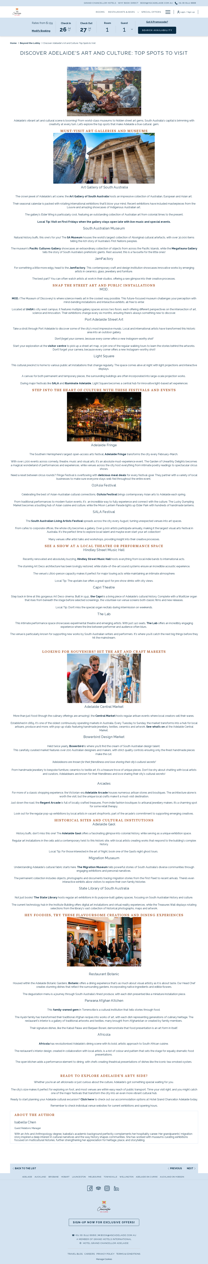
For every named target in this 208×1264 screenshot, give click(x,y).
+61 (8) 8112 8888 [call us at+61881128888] (185, 3)
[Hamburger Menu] (166, 12)
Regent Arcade (50, 802)
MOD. (15, 298)
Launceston (79, 1177)
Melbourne (94, 1177)
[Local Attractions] (146, 12)
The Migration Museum (92, 867)
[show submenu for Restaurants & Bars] (76, 12)
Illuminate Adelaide (78, 383)
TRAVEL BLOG (75, 1254)
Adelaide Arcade (96, 792)
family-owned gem (66, 1009)
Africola (44, 1043)
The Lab (152, 623)
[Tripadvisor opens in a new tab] (98, 1188)
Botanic (73, 983)
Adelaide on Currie (147, 1177)
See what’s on (155, 726)
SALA (55, 383)
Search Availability (159, 30)
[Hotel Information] (115, 12)
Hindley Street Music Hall (94, 559)
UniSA (30, 309)
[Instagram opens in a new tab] (107, 1188)
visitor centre (57, 345)
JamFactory (77, 267)
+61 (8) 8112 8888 (85, 1235)
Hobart (65, 1177)
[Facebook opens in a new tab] (90, 1188)
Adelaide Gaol (72, 833)
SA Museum (74, 237)
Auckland (40, 1177)
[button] (65, 26)
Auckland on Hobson (172, 1177)
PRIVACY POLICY (105, 1254)
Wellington (126, 1177)
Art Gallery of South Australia (89, 196)
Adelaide (27, 1177)
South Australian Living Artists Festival (57, 521)
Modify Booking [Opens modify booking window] (41, 31)
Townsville (110, 1177)
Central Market (105, 715)
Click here (87, 1099)
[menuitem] (27, 1177)
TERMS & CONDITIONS (128, 1254)
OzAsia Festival (107, 494)
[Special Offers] (89, 12)
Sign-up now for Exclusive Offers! (104, 1222)
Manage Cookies (104, 1259)
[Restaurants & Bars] (59, 12)
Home (13, 43)
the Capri (96, 596)
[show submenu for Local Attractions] (161, 12)
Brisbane (53, 1177)
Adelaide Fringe (115, 454)
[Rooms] (38, 12)
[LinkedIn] (116, 1188)
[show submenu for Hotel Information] (130, 12)
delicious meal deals (111, 475)
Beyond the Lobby (30, 43)
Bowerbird (76, 746)
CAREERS (89, 1254)
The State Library (46, 897)
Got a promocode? (157, 22)
